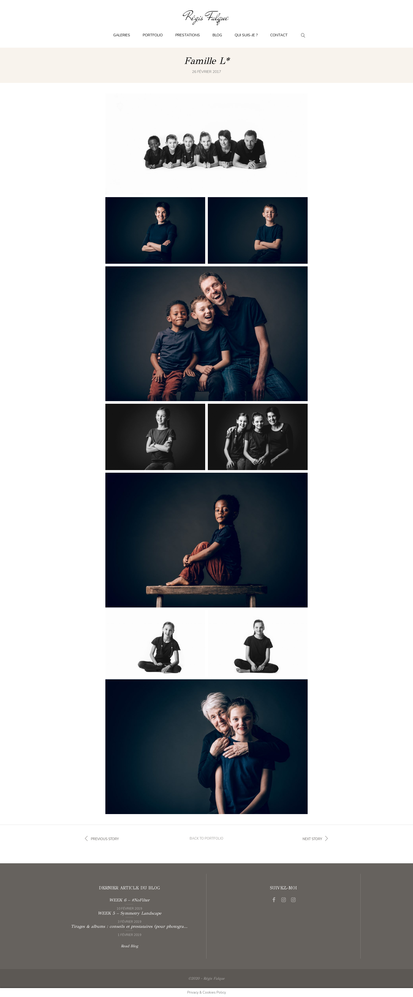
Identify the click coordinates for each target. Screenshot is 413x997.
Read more (129, 903)
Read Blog (129, 946)
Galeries (121, 35)
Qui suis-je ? (246, 35)
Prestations (187, 35)
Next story (316, 838)
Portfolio (153, 35)
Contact (279, 35)
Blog (217, 35)
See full (206, 145)
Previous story (101, 838)
